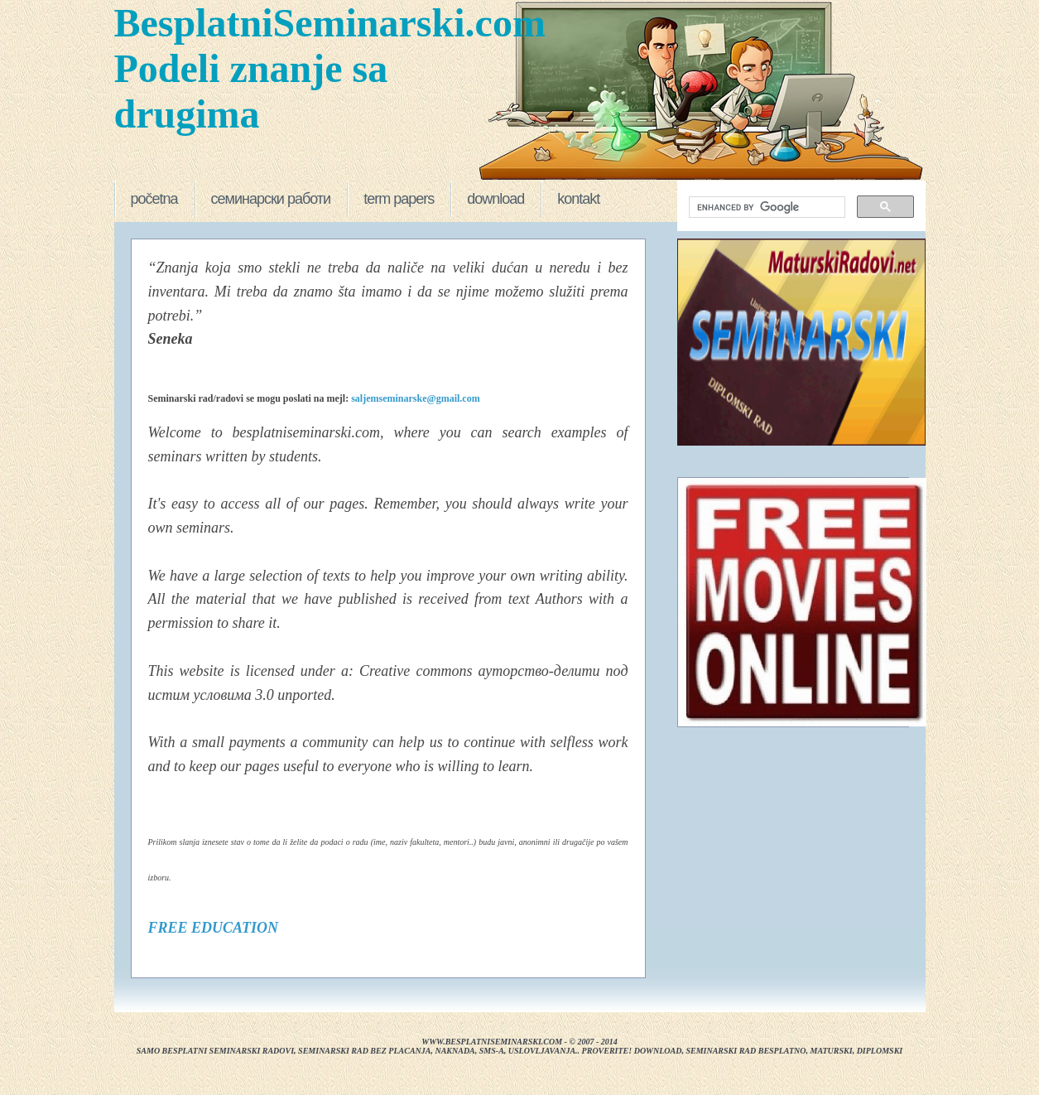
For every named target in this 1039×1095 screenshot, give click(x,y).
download (495, 199)
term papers (398, 199)
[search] (765, 207)
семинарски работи (271, 199)
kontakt (578, 199)
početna (154, 199)
